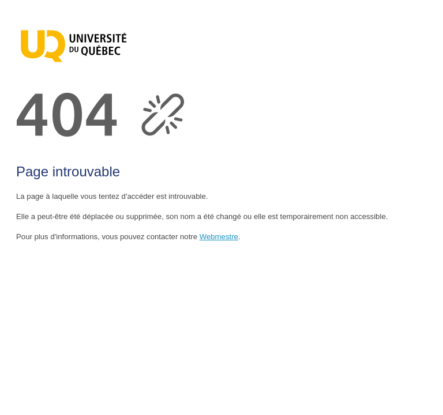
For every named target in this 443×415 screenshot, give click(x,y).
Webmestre (219, 236)
